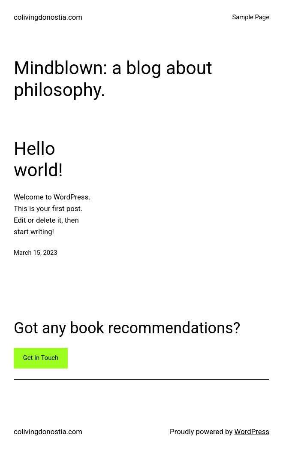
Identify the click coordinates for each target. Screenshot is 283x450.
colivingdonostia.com (48, 17)
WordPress (252, 431)
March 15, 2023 (35, 253)
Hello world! (38, 159)
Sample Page (250, 17)
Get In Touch (40, 358)
